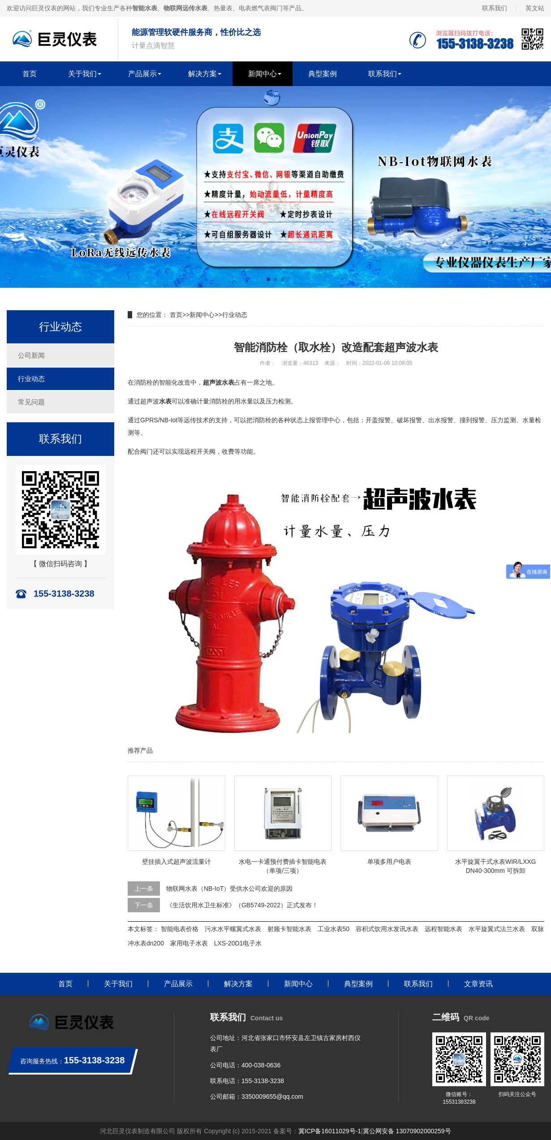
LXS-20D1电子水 (238, 943)
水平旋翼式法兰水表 (497, 928)
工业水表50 (334, 928)
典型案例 (322, 74)
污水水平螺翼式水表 (233, 928)
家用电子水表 (189, 943)
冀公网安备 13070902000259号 (407, 1131)
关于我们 (82, 74)
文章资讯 (478, 984)
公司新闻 (31, 355)
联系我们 (494, 8)
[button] (268, 279)
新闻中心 (262, 74)
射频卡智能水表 (289, 928)
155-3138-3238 (262, 1080)
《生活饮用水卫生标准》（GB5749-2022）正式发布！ (242, 905)
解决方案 (202, 74)
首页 (29, 74)
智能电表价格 (179, 928)
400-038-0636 (260, 1065)
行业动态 (31, 378)
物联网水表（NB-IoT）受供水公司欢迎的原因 (229, 888)
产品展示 (142, 74)
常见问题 (31, 402)
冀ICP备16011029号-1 (329, 1131)
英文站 (534, 8)
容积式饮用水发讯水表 (387, 928)
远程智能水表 (443, 928)
